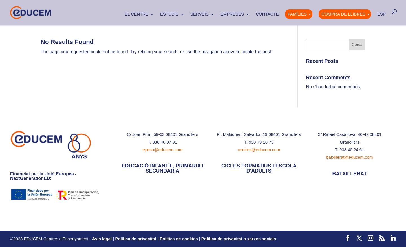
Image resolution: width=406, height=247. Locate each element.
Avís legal (102, 238)
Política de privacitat (135, 238)
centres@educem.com (259, 149)
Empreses (232, 14)
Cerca (357, 44)
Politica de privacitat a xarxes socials (238, 238)
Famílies (297, 14)
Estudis (169, 14)
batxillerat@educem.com (349, 157)
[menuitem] (381, 18)
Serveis (199, 14)
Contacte (267, 14)
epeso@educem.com (162, 149)
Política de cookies (179, 238)
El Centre (136, 14)
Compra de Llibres (343, 14)
